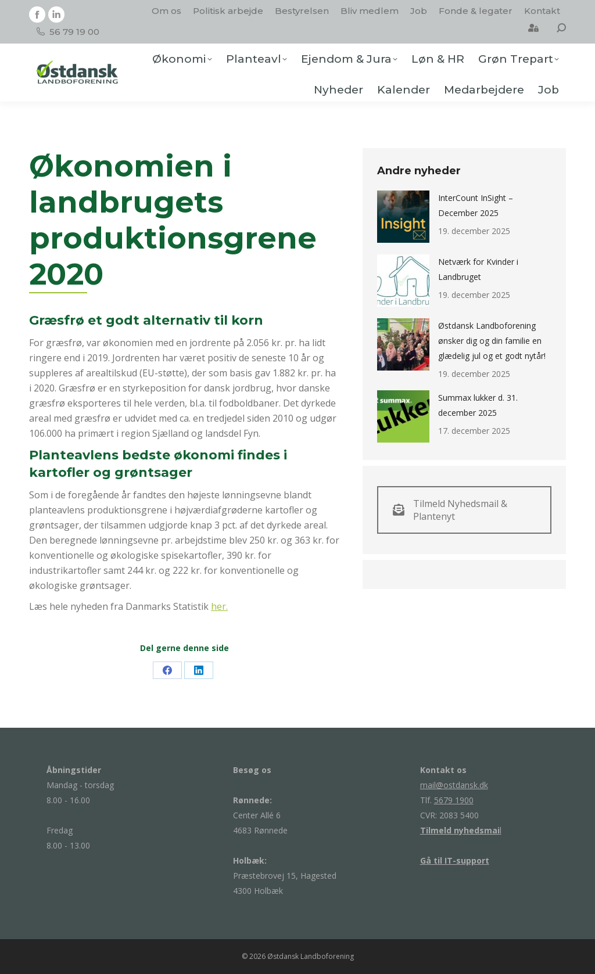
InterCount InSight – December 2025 (475, 205)
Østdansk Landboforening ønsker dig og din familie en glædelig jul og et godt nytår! (492, 340)
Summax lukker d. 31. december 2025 (478, 405)
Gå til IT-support (454, 860)
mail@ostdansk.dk (454, 784)
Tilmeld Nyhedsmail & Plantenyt (450, 510)
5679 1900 (454, 800)
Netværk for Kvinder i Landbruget (478, 269)
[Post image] (403, 217)
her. (219, 606)
